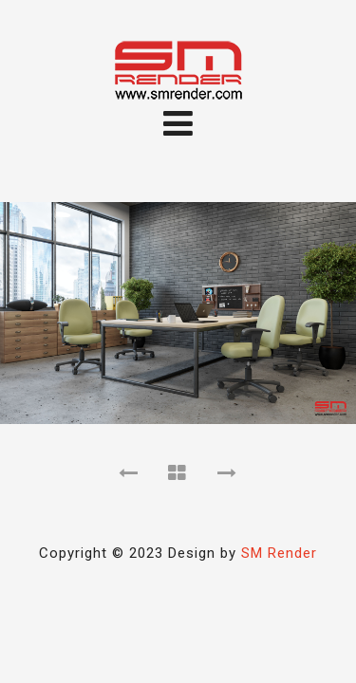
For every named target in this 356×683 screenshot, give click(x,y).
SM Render (279, 553)
